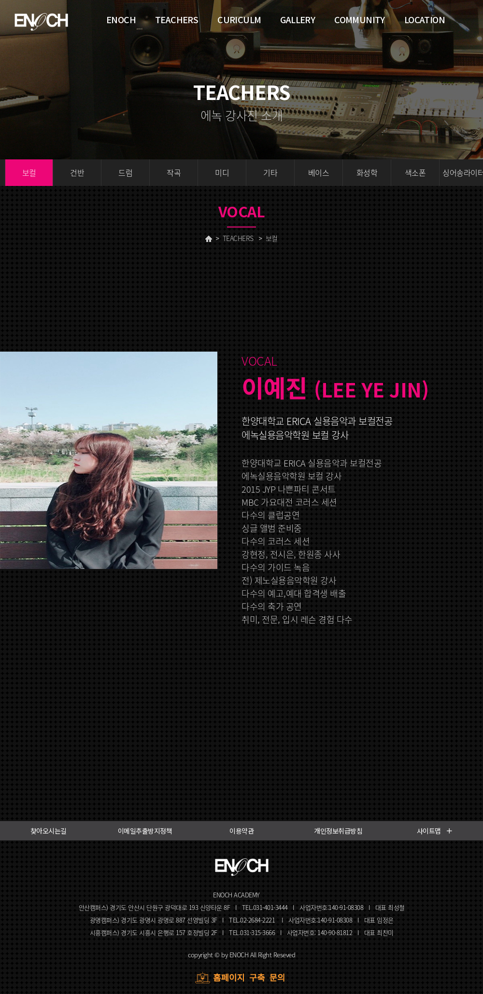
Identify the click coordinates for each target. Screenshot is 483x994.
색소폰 (415, 172)
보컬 (29, 172)
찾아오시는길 (48, 831)
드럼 (125, 172)
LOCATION (424, 19)
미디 (222, 172)
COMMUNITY (359, 19)
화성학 (367, 172)
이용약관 (241, 831)
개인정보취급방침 (338, 831)
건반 (77, 172)
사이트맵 (435, 831)
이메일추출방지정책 (145, 831)
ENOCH (121, 19)
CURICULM (239, 19)
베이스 (318, 172)
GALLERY (297, 19)
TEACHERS (238, 238)
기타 (270, 172)
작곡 (174, 172)
